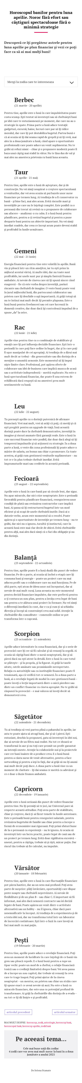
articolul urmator (64, 1012)
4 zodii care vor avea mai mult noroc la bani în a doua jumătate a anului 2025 (41, 1053)
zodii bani (46, 1026)
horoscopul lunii (12, 1026)
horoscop (32, 1022)
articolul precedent (18, 1012)
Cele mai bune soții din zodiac (41, 1048)
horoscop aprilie (31, 1026)
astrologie (49, 1022)
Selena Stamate (42, 1070)
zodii (40, 1022)
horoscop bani (63, 1022)
